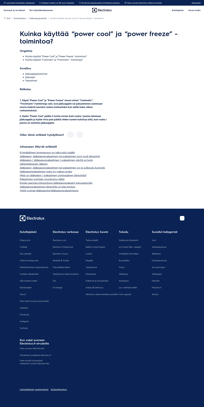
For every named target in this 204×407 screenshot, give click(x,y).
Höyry (122, 267)
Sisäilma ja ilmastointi (128, 240)
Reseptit (89, 260)
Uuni (154, 240)
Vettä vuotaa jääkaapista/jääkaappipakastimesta (49, 190)
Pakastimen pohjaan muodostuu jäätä (42, 179)
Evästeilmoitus (59, 389)
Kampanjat (195, 3)
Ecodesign (57, 287)
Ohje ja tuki (25, 240)
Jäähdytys (123, 274)
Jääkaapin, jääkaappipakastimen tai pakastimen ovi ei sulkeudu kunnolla (62, 167)
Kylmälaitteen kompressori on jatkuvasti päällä (47, 152)
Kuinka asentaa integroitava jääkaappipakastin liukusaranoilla (56, 182)
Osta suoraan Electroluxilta (32, 348)
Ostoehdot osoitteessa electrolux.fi (35, 355)
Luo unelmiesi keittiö (128, 287)
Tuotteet (23, 247)
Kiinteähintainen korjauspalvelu (34, 267)
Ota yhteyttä (25, 253)
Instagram (24, 321)
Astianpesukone (159, 247)
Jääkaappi (157, 274)
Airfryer (155, 294)
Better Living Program (95, 247)
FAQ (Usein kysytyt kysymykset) (34, 301)
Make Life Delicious (94, 287)
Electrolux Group (60, 253)
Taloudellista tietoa (61, 267)
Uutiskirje (24, 307)
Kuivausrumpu (158, 267)
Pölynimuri (156, 287)
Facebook (24, 314)
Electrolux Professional (63, 247)
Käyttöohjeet (25, 287)
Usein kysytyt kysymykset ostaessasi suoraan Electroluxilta (34, 362)
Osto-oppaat (125, 294)
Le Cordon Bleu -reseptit (130, 247)
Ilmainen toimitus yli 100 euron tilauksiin (56, 3)
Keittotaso (156, 253)
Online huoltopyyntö (29, 260)
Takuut (23, 294)
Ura (54, 280)
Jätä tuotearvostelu (28, 280)
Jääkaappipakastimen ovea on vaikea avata (46, 171)
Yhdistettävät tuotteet (128, 253)
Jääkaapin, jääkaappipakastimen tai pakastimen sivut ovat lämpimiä (60, 156)
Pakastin (156, 280)
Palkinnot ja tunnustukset (97, 280)
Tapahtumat (91, 267)
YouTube (24, 328)
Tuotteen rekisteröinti (29, 274)
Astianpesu (124, 280)
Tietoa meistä (92, 240)
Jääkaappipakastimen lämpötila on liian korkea (47, 186)
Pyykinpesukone (159, 260)
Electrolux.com (59, 240)
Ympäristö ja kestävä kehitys (66, 274)
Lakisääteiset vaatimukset (34, 389)
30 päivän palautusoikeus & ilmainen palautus (99, 3)
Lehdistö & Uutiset (61, 260)
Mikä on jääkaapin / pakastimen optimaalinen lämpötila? (53, 175)
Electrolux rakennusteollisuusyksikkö (102, 294)
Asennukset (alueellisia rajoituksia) (19, 3)
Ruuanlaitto (124, 260)
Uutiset (89, 253)
